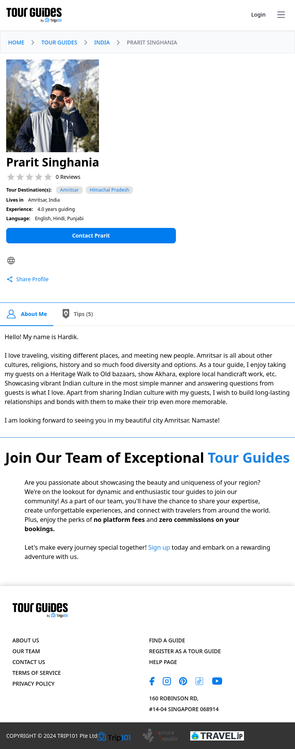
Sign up (159, 547)
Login (258, 14)
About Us (25, 640)
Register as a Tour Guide (185, 651)
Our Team (26, 651)
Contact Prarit (91, 235)
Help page (163, 662)
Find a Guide (167, 640)
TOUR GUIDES (59, 42)
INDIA (102, 42)
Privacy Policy (33, 683)
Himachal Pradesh (109, 190)
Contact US (28, 662)
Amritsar (69, 190)
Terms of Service (36, 672)
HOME (16, 42)
